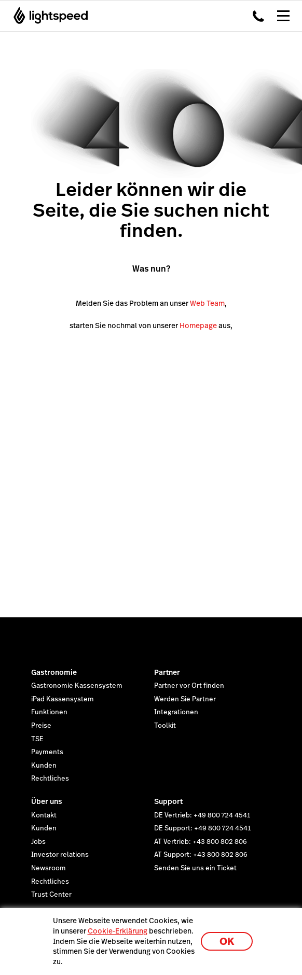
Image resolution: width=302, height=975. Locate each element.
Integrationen (176, 712)
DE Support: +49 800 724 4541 (202, 828)
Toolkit (165, 725)
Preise (41, 725)
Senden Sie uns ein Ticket (195, 868)
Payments (47, 752)
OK (226, 942)
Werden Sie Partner (185, 699)
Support (168, 801)
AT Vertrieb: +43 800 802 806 (200, 841)
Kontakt (44, 815)
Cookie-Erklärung (117, 931)
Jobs (38, 841)
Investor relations (60, 854)
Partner (167, 672)
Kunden (44, 765)
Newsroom (48, 868)
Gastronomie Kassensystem (76, 685)
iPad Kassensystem (62, 699)
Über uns (46, 801)
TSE (37, 739)
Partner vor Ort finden (189, 685)
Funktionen (49, 712)
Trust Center (51, 894)
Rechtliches (50, 778)
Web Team (207, 303)
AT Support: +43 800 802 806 (201, 854)
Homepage (198, 325)
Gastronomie (54, 672)
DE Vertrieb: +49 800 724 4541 (202, 815)
